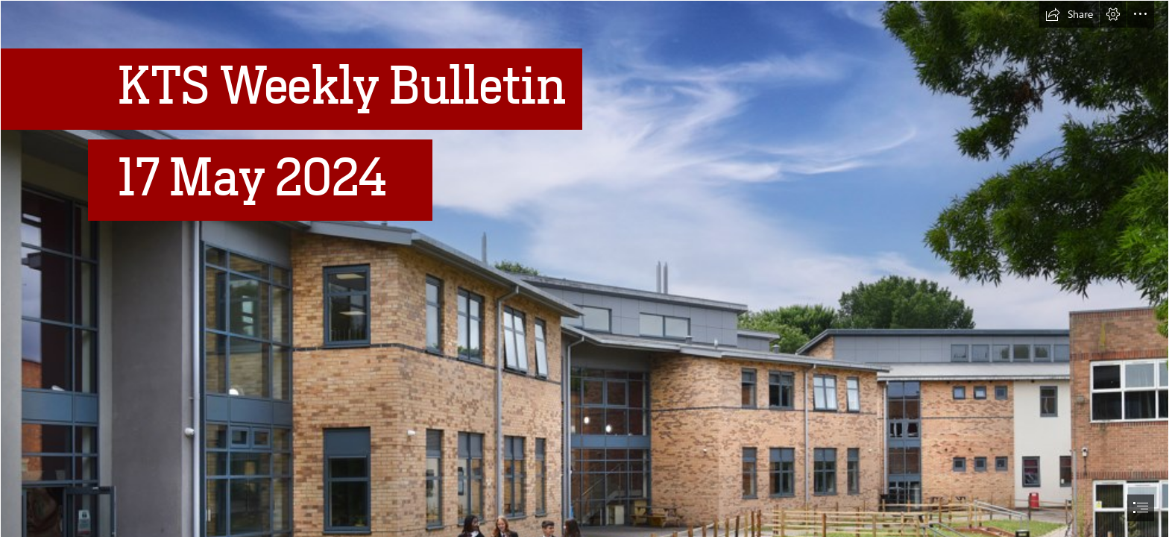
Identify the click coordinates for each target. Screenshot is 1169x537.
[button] (1069, 14)
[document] (584, 268)
